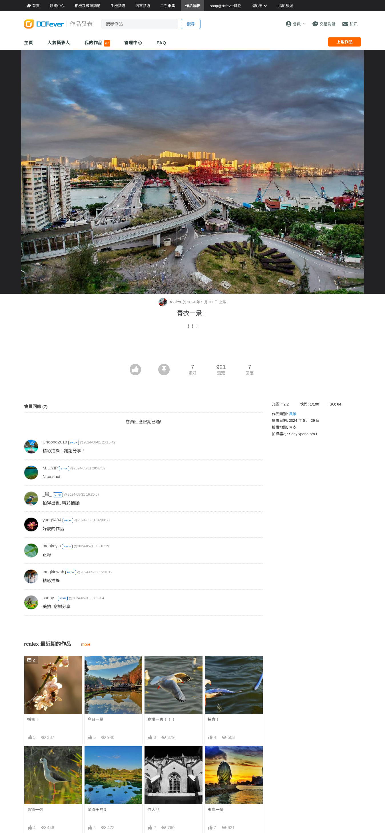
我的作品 (97, 43)
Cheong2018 (55, 441)
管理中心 (133, 42)
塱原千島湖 (97, 809)
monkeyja (52, 545)
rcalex (170, 301)
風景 (292, 414)
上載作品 (344, 42)
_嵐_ (47, 494)
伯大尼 (153, 809)
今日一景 (95, 719)
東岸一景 (216, 809)
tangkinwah (53, 571)
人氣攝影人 (58, 42)
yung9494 (52, 519)
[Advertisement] (192, 348)
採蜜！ (33, 719)
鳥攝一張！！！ (161, 719)
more (86, 644)
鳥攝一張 (35, 809)
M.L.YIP (50, 467)
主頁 (28, 42)
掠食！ (214, 719)
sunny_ (49, 597)
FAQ (161, 42)
